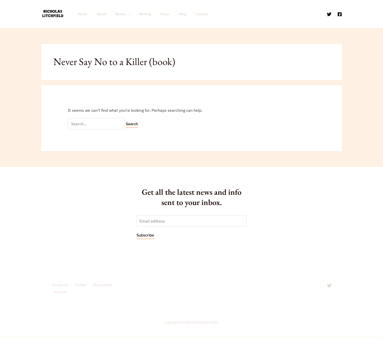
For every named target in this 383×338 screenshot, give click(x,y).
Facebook (59, 285)
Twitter (79, 285)
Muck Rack (100, 285)
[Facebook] (339, 14)
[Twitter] (329, 14)
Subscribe (145, 235)
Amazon (60, 292)
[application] (122, 14)
